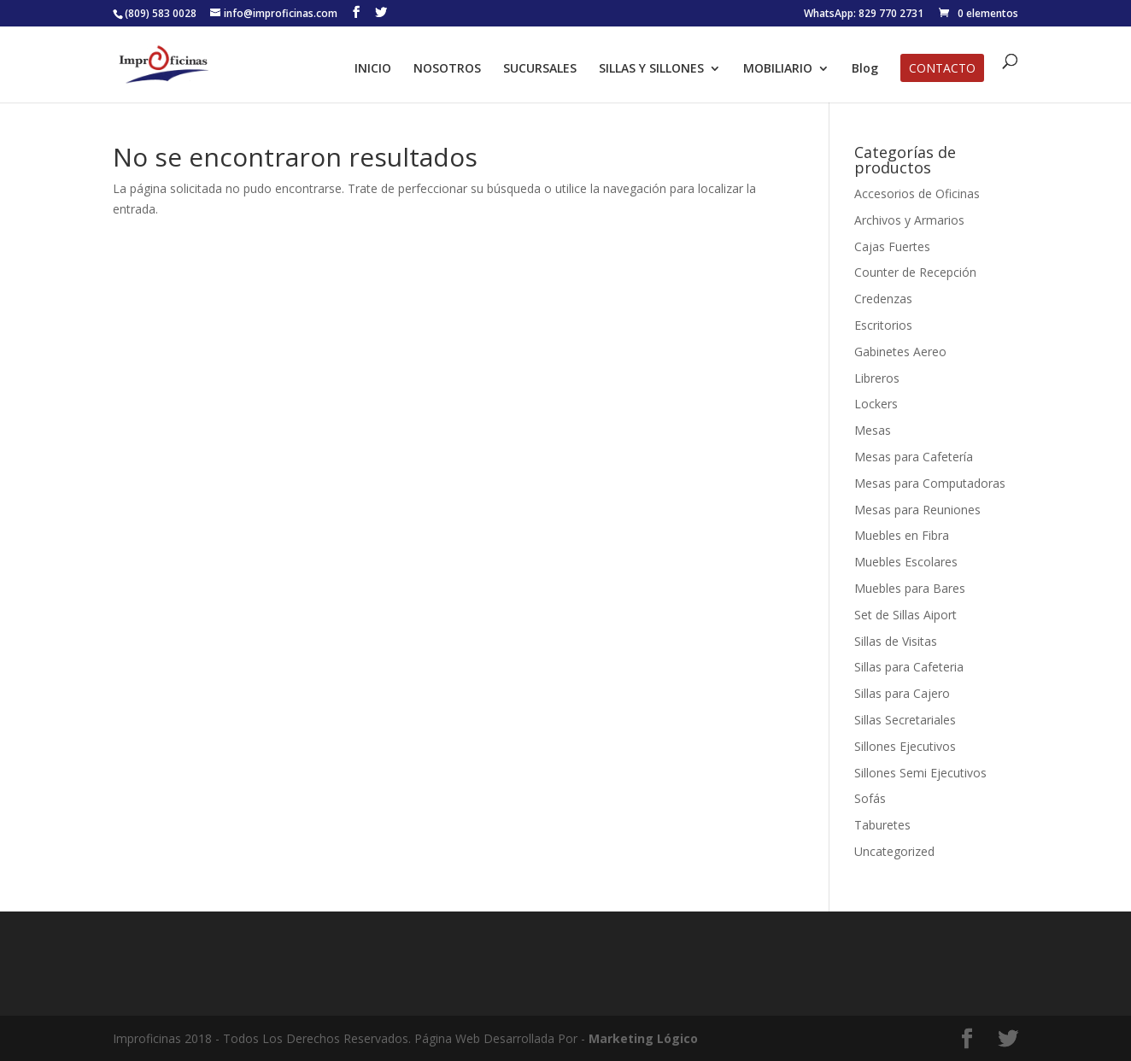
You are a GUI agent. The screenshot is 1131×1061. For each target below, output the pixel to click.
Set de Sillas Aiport (905, 615)
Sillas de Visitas (895, 641)
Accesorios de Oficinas (917, 193)
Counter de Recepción (915, 272)
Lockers (876, 404)
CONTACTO (942, 69)
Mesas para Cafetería (913, 456)
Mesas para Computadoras (929, 483)
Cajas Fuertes (892, 246)
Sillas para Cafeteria (909, 667)
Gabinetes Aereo (900, 351)
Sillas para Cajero (902, 693)
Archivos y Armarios (909, 220)
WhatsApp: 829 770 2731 (863, 15)
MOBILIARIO (777, 69)
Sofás (870, 798)
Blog (865, 69)
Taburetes (882, 825)
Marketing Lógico (643, 1038)
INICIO (373, 69)
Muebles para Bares (909, 588)
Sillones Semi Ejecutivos (920, 773)
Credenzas (883, 298)
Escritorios (883, 325)
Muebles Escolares (906, 562)
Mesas (872, 430)
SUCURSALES (540, 69)
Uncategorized (894, 851)
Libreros (877, 378)
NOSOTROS (447, 69)
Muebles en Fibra (901, 535)
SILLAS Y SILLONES (651, 69)
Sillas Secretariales (905, 720)
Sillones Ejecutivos (905, 746)
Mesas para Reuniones (917, 509)
